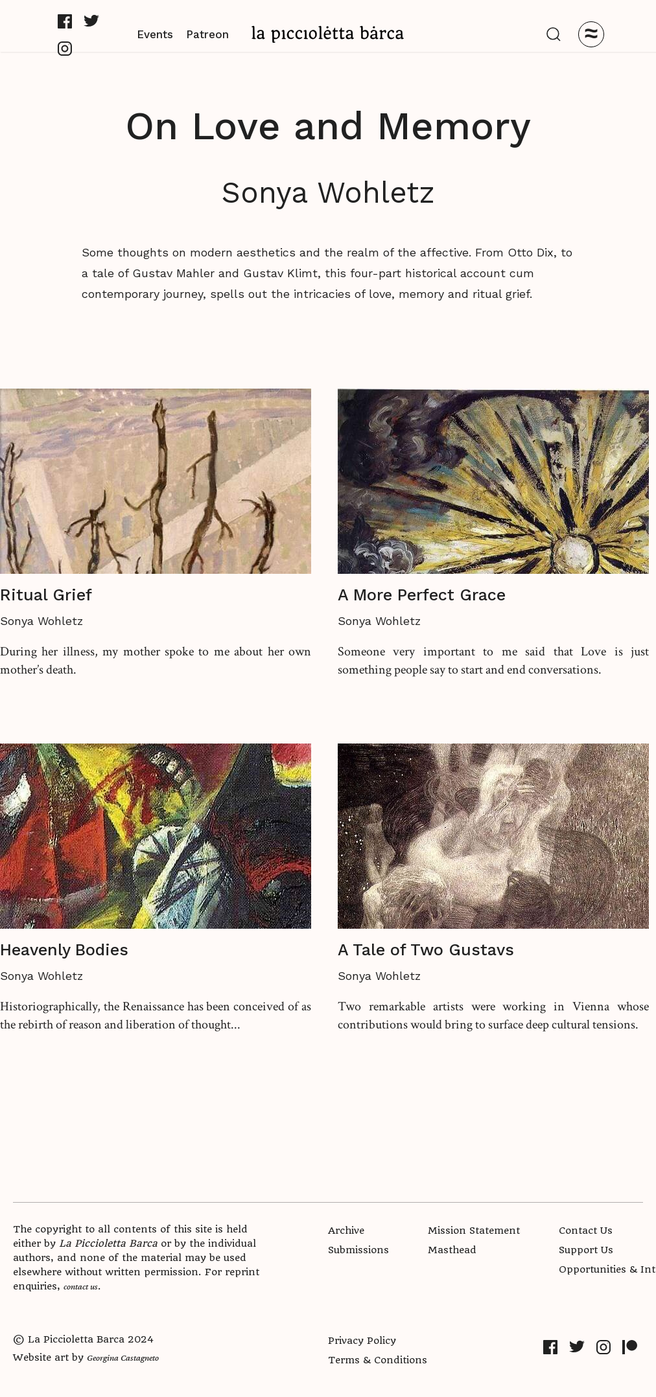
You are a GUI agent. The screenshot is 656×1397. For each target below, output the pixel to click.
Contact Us (586, 1230)
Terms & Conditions (377, 1360)
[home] (328, 34)
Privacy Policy (362, 1340)
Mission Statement (474, 1230)
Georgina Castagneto (123, 1357)
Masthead (452, 1250)
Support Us (586, 1250)
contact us (81, 1286)
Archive (346, 1230)
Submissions (358, 1250)
